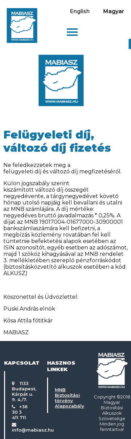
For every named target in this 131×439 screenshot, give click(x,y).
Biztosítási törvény (67, 397)
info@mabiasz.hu (33, 430)
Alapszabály (69, 406)
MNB (60, 389)
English (80, 11)
